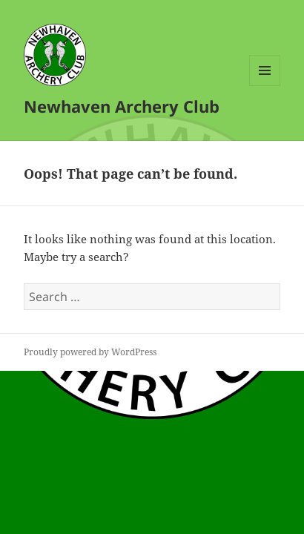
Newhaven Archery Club (121, 106)
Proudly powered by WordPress (90, 352)
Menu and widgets (265, 85)
